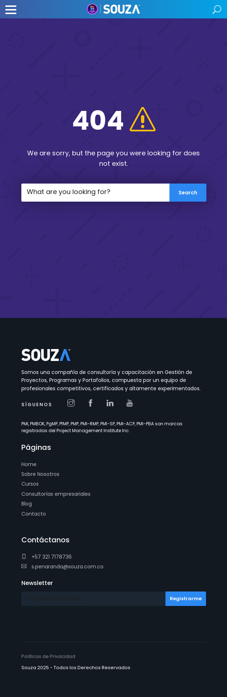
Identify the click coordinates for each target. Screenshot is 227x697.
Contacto (33, 513)
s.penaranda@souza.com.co (62, 566)
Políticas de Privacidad (48, 656)
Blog (26, 503)
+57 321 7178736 (46, 556)
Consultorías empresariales (56, 494)
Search (217, 9)
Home (29, 464)
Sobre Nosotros (40, 474)
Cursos (30, 483)
